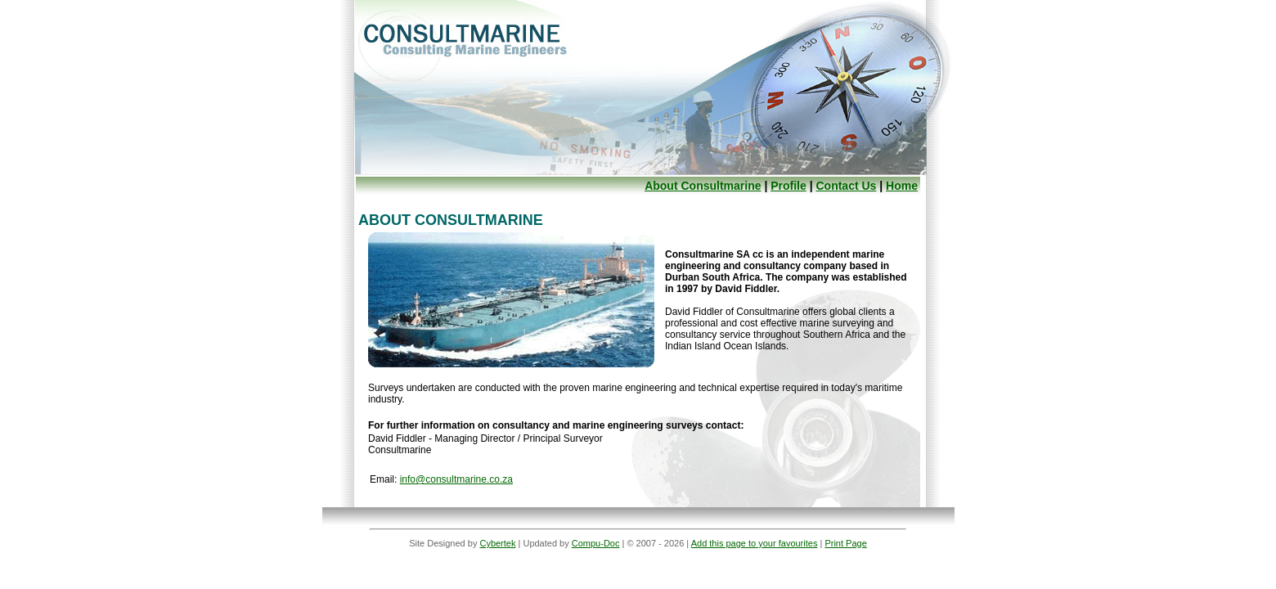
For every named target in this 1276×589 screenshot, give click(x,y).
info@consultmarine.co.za (456, 479)
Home (902, 185)
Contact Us (845, 185)
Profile (788, 185)
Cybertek (497, 543)
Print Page (845, 543)
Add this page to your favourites (754, 543)
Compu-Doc (596, 543)
